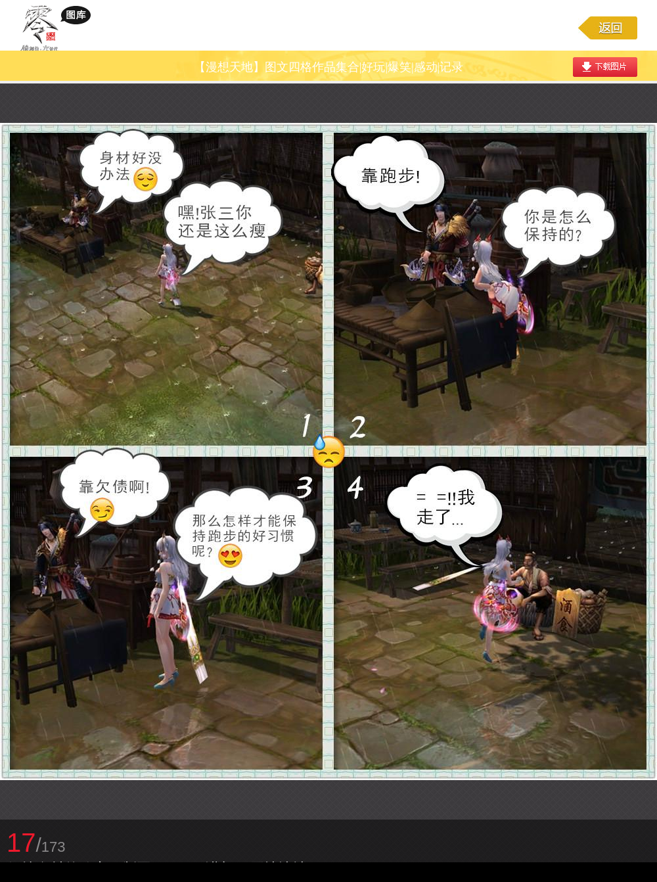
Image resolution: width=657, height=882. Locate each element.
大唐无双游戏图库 (60, 28)
